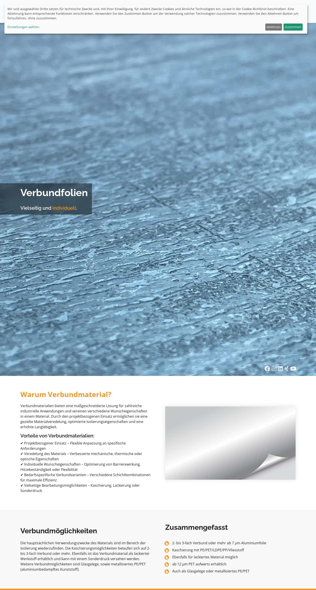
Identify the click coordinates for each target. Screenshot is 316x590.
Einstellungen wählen (23, 27)
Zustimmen (293, 27)
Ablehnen (273, 27)
